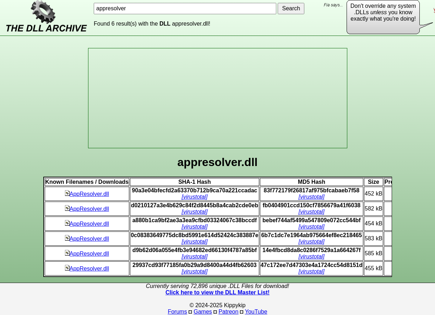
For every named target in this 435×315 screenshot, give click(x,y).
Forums (177, 312)
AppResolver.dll (87, 194)
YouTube (256, 312)
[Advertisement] (217, 98)
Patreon (228, 312)
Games (203, 312)
